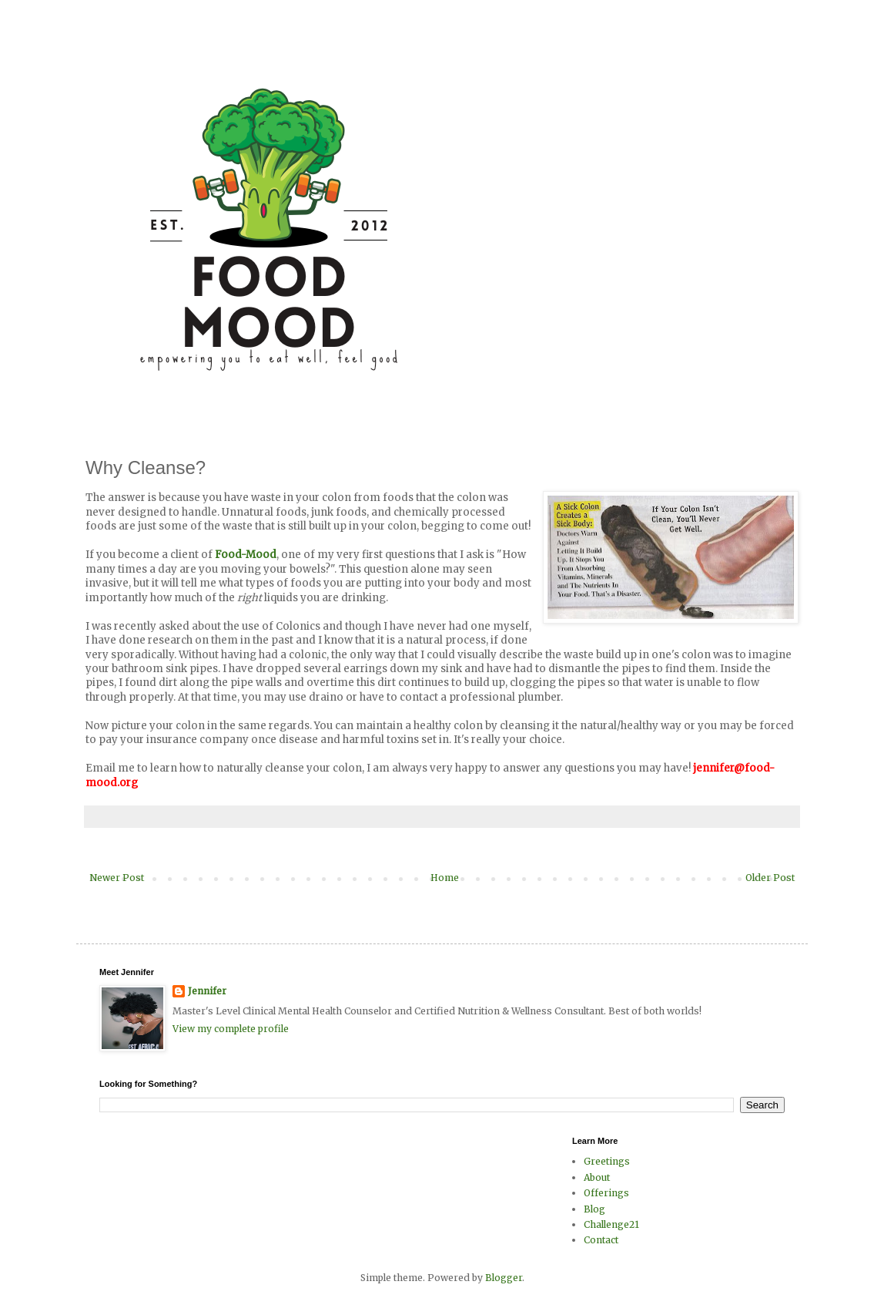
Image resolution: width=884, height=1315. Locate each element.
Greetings (607, 1161)
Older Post (770, 877)
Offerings (606, 1193)
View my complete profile (230, 1028)
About (597, 1177)
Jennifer (207, 991)
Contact (601, 1240)
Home (444, 877)
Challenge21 (611, 1224)
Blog (594, 1209)
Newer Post (116, 877)
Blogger (503, 1277)
